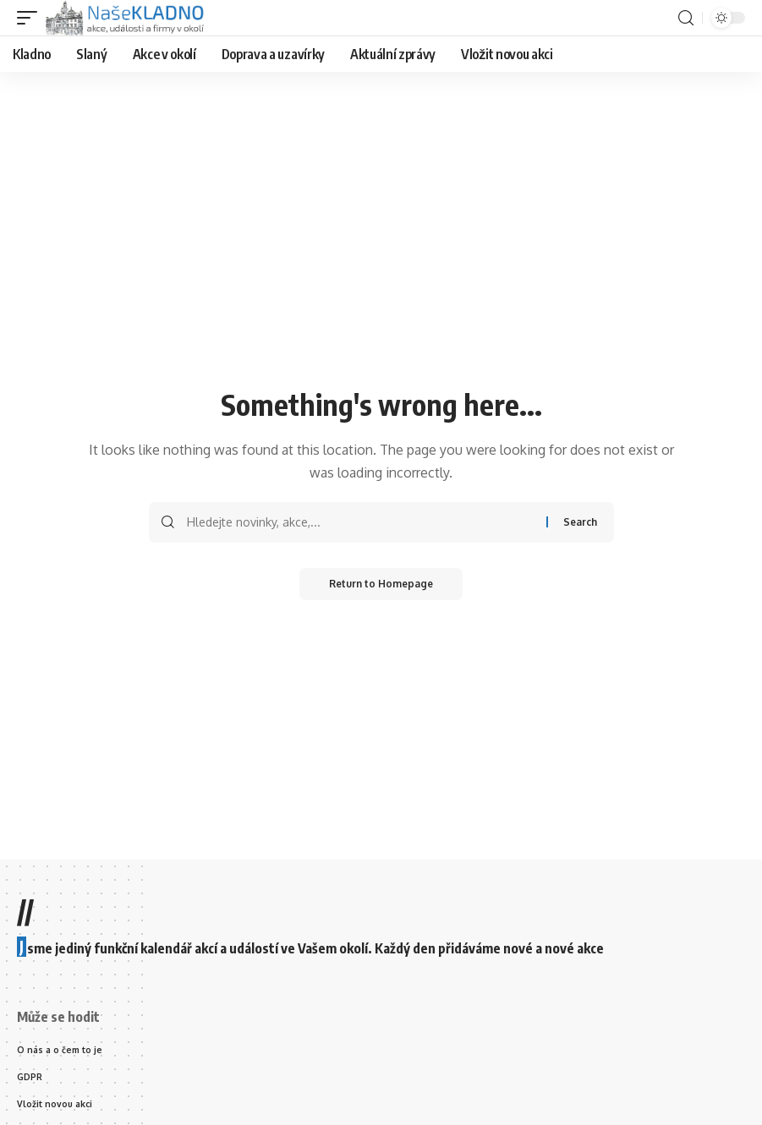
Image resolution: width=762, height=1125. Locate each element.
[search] (686, 18)
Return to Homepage (381, 584)
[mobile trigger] (31, 17)
